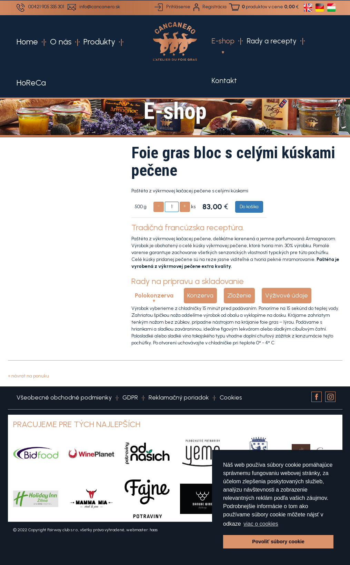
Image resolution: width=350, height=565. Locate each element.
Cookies (231, 397)
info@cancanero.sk (99, 7)
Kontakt (224, 80)
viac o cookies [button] (260, 524)
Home (27, 42)
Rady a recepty (272, 41)
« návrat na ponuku (28, 376)
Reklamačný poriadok (179, 397)
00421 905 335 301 (46, 7)
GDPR (130, 397)
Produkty (99, 42)
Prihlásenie (178, 7)
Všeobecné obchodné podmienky (64, 397)
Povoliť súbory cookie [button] (278, 541)
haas (154, 529)
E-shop (222, 41)
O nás (60, 42)
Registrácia (214, 7)
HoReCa (31, 83)
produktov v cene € (270, 7)
